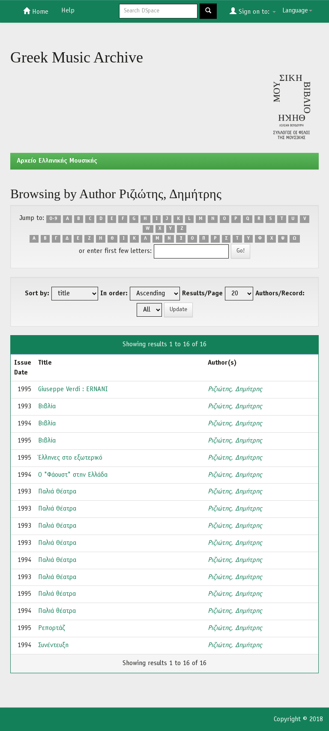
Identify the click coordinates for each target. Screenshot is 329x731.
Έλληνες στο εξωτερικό (70, 458)
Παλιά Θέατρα (57, 491)
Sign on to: (253, 11)
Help (68, 10)
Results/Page (202, 293)
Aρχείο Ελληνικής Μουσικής (57, 160)
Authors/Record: (280, 293)
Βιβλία (47, 406)
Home (35, 11)
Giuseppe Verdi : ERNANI (73, 389)
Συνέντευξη (53, 645)
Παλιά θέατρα (57, 594)
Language (297, 10)
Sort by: (37, 293)
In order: (114, 293)
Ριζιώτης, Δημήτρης (235, 389)
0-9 (53, 218)
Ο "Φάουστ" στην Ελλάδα (73, 475)
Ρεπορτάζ (51, 628)
